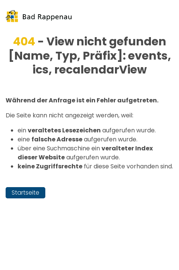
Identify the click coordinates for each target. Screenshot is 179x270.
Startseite (25, 192)
